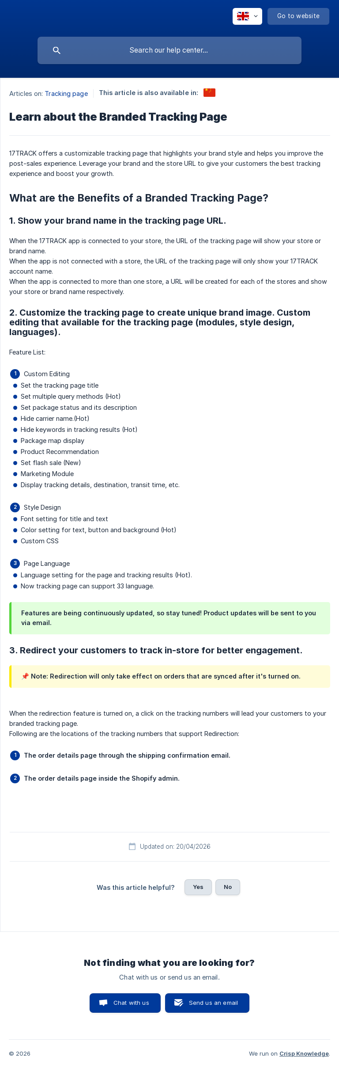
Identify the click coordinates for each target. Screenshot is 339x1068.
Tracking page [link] (66, 93)
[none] (247, 16)
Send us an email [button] (213, 1002)
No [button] (228, 886)
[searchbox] (169, 50)
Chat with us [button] (131, 1002)
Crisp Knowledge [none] (304, 1053)
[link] (209, 92)
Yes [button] (198, 886)
